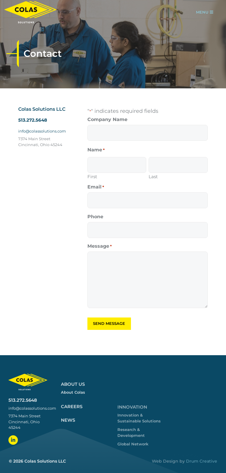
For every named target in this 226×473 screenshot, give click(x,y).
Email (95, 187)
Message (99, 246)
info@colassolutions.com (42, 131)
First (92, 176)
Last (153, 176)
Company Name (107, 119)
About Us (73, 440)
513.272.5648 (32, 120)
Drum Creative (201, 467)
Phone (95, 216)
